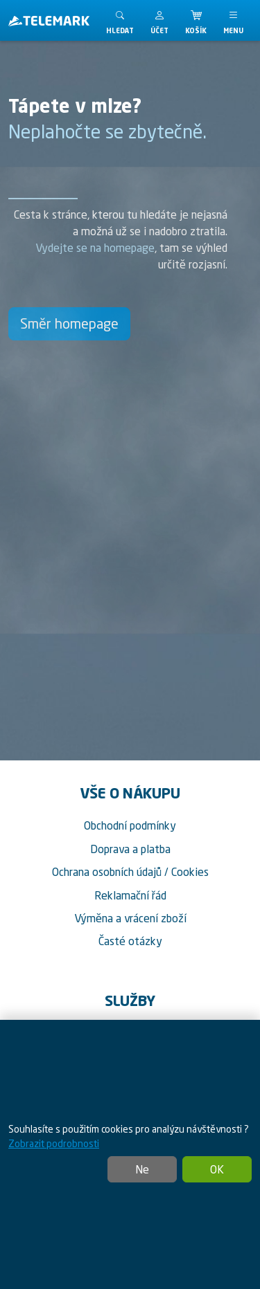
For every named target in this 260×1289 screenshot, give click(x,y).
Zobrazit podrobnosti (53, 1143)
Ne (142, 1169)
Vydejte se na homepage (95, 248)
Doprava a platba (130, 849)
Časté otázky (130, 941)
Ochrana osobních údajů (107, 872)
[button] (159, 20)
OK (217, 1169)
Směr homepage (69, 323)
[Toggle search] (120, 20)
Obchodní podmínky (130, 825)
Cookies (190, 872)
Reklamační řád (130, 895)
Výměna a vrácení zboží (130, 918)
